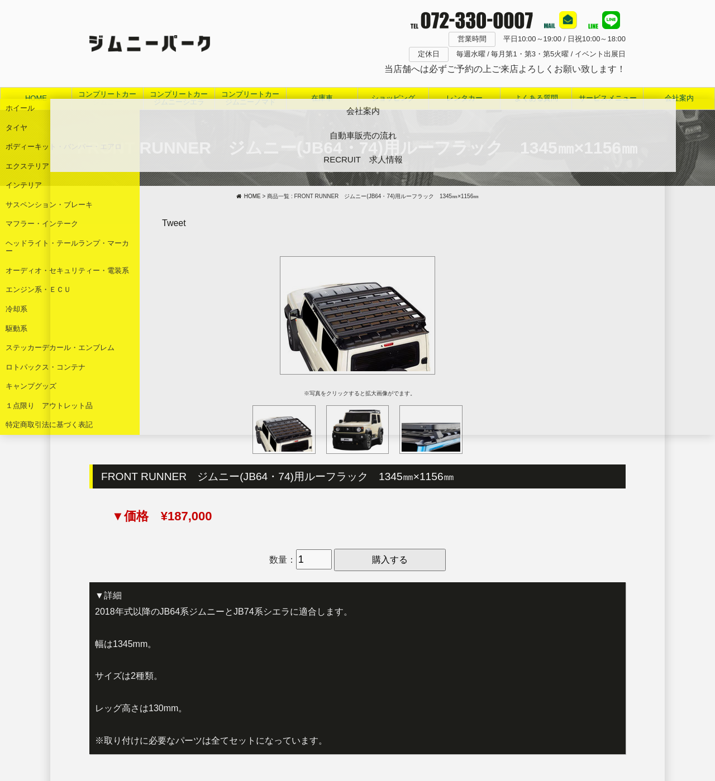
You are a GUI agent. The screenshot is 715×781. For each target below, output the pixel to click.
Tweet (174, 223)
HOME (36, 98)
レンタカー (464, 98)
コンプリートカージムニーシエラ (179, 98)
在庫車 (322, 98)
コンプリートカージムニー (107, 98)
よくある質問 (536, 98)
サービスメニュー (608, 98)
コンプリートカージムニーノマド (250, 98)
